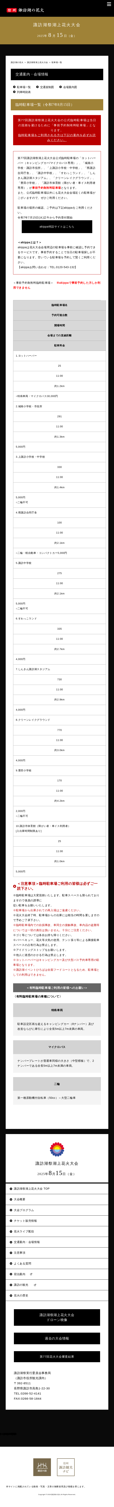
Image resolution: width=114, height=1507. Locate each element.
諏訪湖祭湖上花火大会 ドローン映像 (57, 1317)
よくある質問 (22, 1263)
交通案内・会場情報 (27, 1242)
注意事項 (19, 1252)
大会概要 (19, 1199)
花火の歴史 (21, 1295)
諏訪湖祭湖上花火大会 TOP (32, 1188)
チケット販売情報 (25, 1220)
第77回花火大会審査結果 (57, 1356)
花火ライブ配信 (24, 1231)
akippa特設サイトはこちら (57, 226)
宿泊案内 (19, 1274)
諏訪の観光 (21, 1284)
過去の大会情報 (57, 1338)
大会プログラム (24, 1210)
